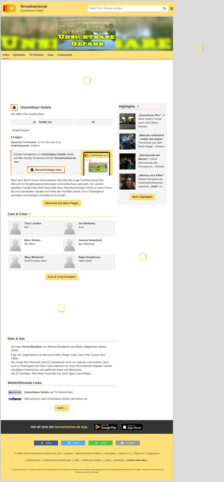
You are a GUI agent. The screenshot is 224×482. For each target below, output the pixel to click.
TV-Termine (36, 54)
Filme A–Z (139, 453)
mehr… (61, 407)
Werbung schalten (92, 460)
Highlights (127, 106)
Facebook (118, 460)
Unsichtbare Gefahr (32, 10)
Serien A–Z (125, 453)
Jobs (76, 460)
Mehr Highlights (142, 196)
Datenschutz (33, 460)
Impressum (154, 453)
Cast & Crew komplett (62, 276)
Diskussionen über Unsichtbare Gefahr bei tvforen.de (47, 399)
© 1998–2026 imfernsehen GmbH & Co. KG (37, 453)
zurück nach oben (137, 460)
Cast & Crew (17, 214)
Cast (50, 54)
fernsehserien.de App (71, 427)
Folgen (16, 137)
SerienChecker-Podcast (89, 453)
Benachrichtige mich (45, 170)
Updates (68, 453)
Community (64, 54)
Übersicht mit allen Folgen (61, 203)
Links (107, 460)
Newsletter (110, 453)
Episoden (19, 54)
